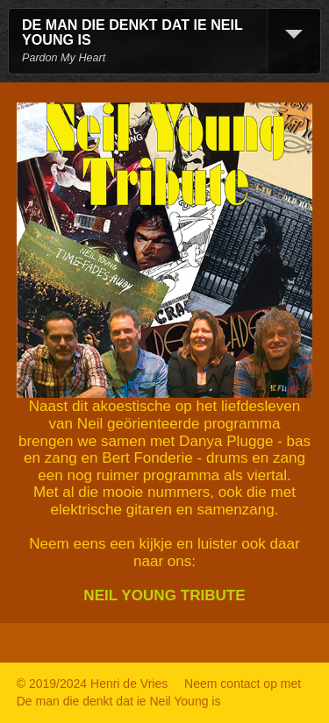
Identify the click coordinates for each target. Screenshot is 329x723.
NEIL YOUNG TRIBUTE (164, 595)
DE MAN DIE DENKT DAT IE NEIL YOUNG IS (132, 32)
